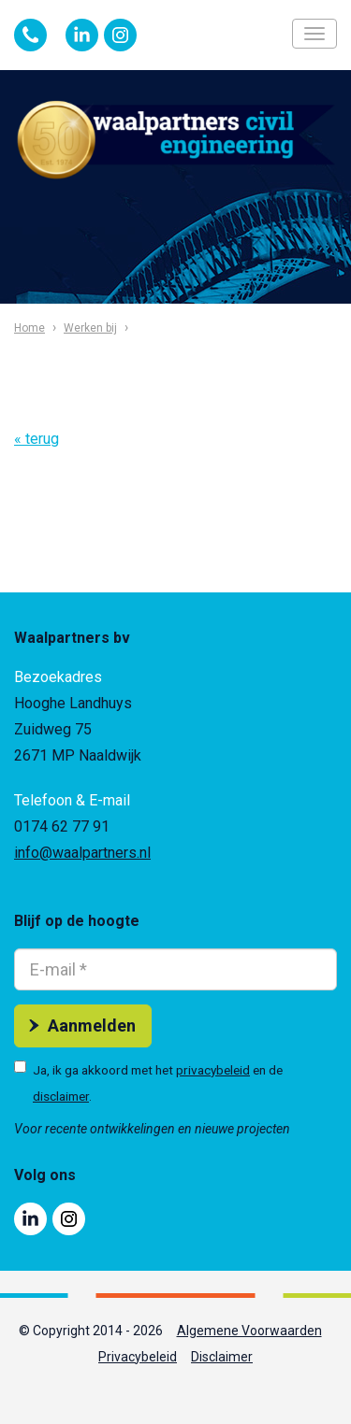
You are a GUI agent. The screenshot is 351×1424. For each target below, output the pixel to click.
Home (29, 328)
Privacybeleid (137, 1356)
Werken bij (90, 328)
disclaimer (61, 1096)
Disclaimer (222, 1356)
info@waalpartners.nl (82, 853)
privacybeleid (213, 1069)
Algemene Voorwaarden (249, 1330)
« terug (36, 439)
